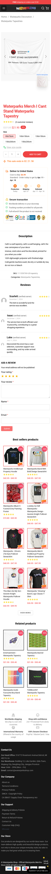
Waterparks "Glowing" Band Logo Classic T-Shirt (36, 594)
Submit (7, 429)
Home (4, 17)
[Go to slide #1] (18, 95)
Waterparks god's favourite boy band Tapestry (11, 693)
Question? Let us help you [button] (38, 871)
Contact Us (6, 821)
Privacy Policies (8, 790)
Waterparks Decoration (21, 17)
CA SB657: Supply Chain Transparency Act (19, 797)
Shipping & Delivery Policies (13, 810)
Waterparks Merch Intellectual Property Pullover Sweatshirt (35, 554)
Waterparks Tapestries (11, 21)
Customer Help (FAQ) (11, 825)
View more (25, 613)
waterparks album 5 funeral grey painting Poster (12, 508)
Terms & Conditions (10, 786)
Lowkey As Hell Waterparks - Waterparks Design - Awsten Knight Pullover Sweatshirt (37, 511)
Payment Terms (8, 814)
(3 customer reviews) (24, 122)
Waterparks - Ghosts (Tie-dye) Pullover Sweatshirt (12, 554)
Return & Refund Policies (12, 818)
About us (6, 782)
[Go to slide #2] (32, 95)
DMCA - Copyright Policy (12, 794)
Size (5, 132)
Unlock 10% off (46, 862)
